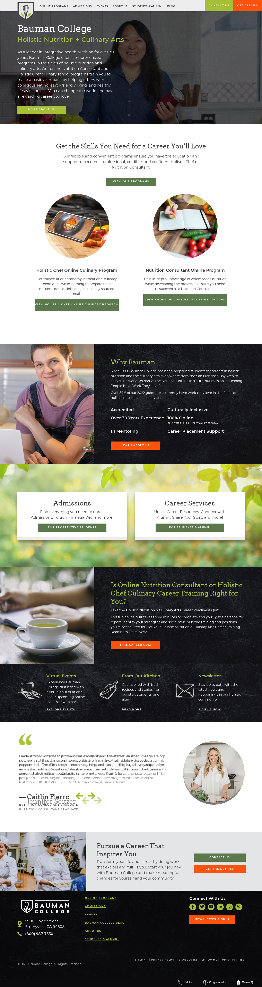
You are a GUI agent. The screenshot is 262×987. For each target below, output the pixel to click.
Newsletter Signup (212, 919)
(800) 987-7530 (39, 934)
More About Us (40, 109)
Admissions (82, 6)
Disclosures (188, 960)
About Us (120, 6)
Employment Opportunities (223, 960)
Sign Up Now (209, 709)
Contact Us (219, 6)
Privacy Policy (163, 960)
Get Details (247, 6)
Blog (171, 6)
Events (102, 6)
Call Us (193, 982)
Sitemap (142, 960)
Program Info (219, 982)
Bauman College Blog (105, 923)
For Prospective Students (72, 527)
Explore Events (60, 709)
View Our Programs (131, 181)
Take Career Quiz (133, 645)
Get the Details (220, 869)
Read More (131, 709)
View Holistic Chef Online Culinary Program (77, 305)
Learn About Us (134, 445)
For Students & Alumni (190, 527)
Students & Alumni (147, 6)
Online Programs (54, 6)
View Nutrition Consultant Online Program (185, 300)
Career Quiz (248, 982)
